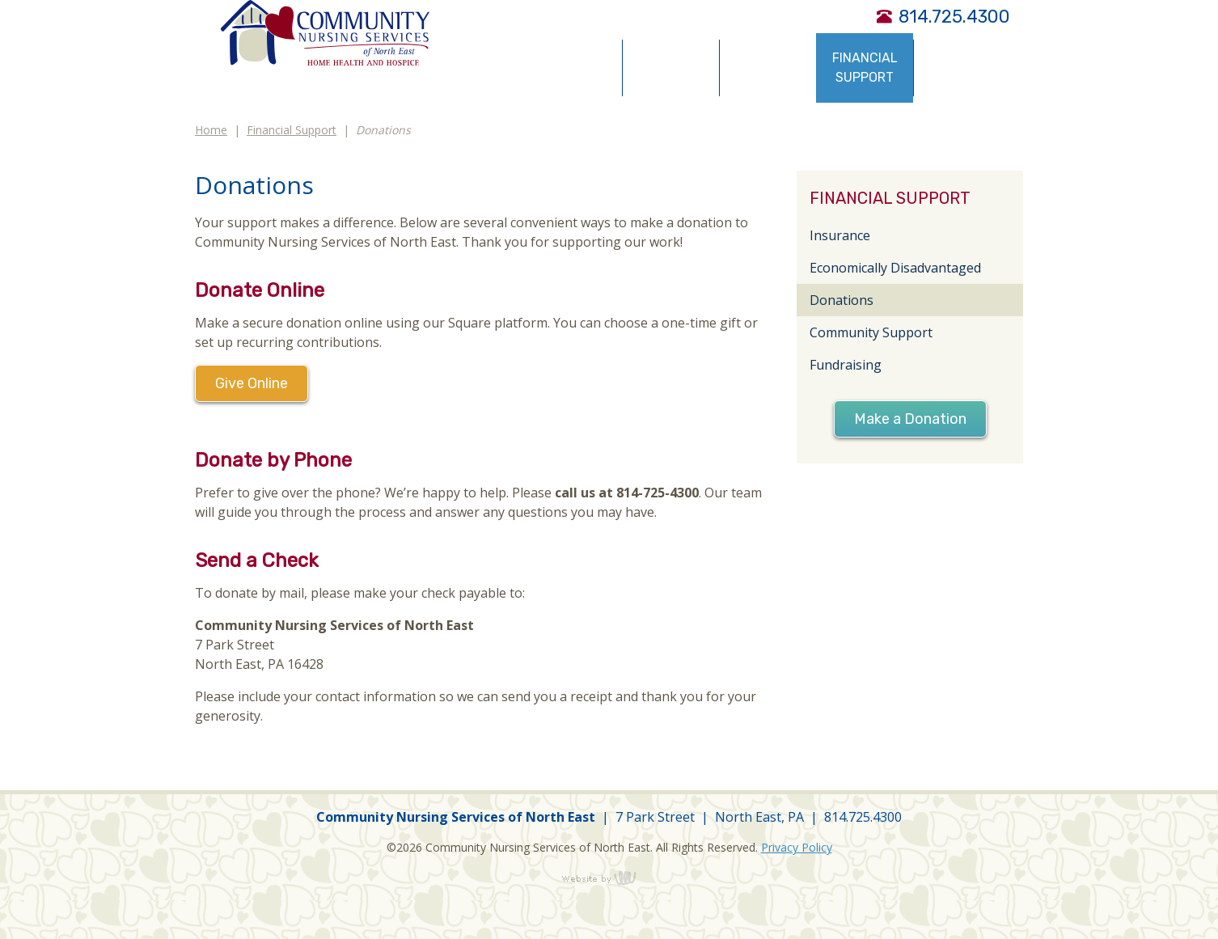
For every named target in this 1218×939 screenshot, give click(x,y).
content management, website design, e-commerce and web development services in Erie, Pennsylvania (609, 877)
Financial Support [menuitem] (865, 67)
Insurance (840, 235)
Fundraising (846, 365)
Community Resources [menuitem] (962, 67)
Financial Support (291, 129)
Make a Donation (910, 419)
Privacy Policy (796, 847)
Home (211, 129)
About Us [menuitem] (574, 67)
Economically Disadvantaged (895, 268)
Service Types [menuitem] (670, 67)
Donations (841, 300)
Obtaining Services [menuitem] (767, 67)
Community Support (871, 332)
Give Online (251, 383)
